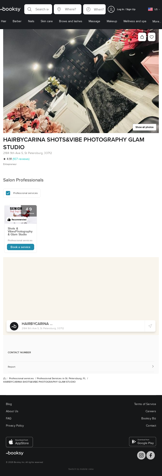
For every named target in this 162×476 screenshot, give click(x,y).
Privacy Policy (15, 425)
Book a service (20, 247)
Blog (9, 404)
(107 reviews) (21, 159)
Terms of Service (145, 404)
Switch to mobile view (81, 469)
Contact (151, 425)
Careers (151, 411)
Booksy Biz (148, 418)
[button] (38, 9)
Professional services (21, 378)
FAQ (8, 418)
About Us (12, 411)
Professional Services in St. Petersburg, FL (61, 378)
